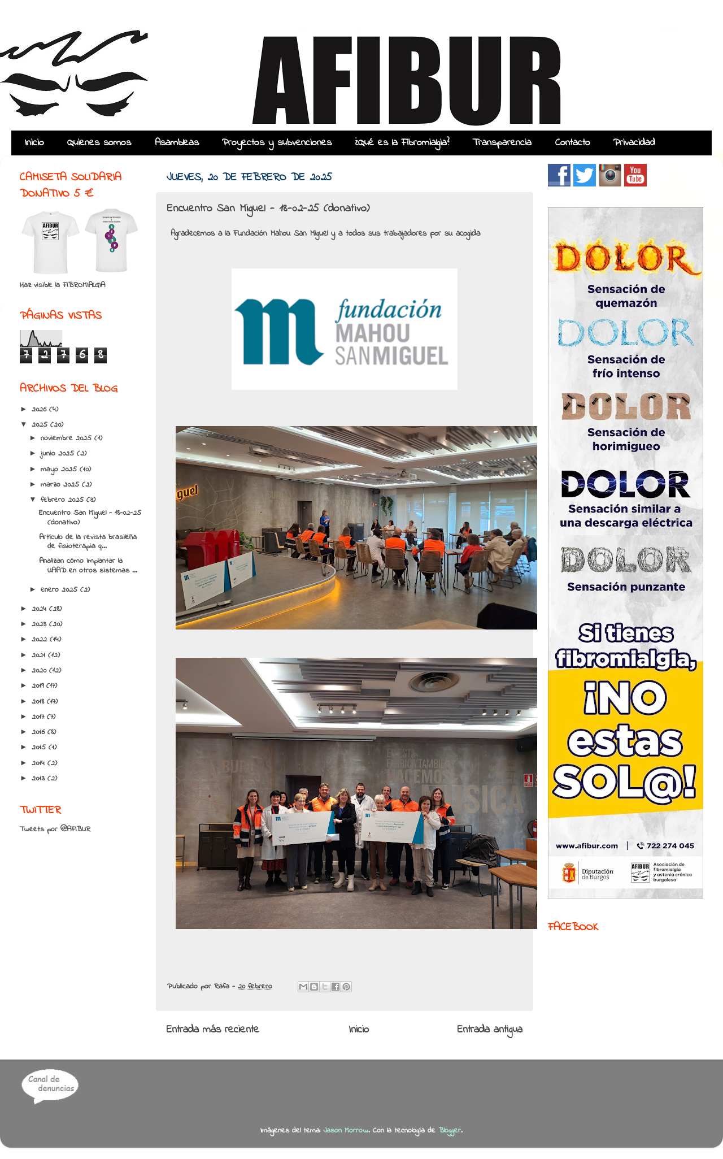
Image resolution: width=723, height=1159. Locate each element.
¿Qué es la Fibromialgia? (402, 143)
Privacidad (634, 143)
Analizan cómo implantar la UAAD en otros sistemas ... (88, 565)
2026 (40, 409)
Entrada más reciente (213, 1030)
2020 (40, 670)
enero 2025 (60, 590)
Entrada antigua (490, 1030)
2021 (40, 655)
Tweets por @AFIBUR (55, 829)
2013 (39, 778)
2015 (40, 747)
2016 (39, 732)
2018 (39, 701)
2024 (40, 609)
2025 (41, 425)
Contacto (572, 143)
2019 (39, 686)
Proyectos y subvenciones (277, 143)
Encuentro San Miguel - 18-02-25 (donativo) (90, 517)
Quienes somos (99, 143)
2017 (39, 717)
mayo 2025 (60, 469)
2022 (41, 639)
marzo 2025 (61, 484)
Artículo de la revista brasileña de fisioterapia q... (88, 542)
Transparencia (502, 143)
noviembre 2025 (67, 438)
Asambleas (177, 143)
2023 (40, 624)
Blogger (449, 1130)
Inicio (34, 143)
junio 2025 (59, 453)
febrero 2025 (63, 500)
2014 (39, 763)
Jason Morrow (345, 1130)
